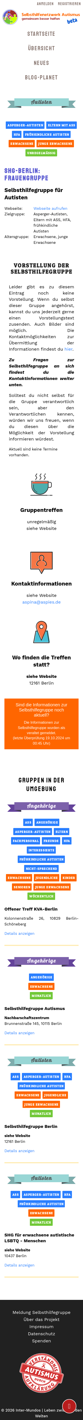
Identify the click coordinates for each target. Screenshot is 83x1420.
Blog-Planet (41, 77)
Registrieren (69, 3)
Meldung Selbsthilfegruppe (42, 1312)
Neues (41, 63)
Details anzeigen (19, 933)
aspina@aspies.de (41, 602)
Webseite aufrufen (50, 208)
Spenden (41, 1340)
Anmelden (45, 3)
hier (68, 349)
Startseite (41, 34)
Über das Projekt (41, 1319)
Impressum (41, 1326)
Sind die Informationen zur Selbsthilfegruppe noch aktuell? (41, 724)
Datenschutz (41, 1333)
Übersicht (41, 48)
